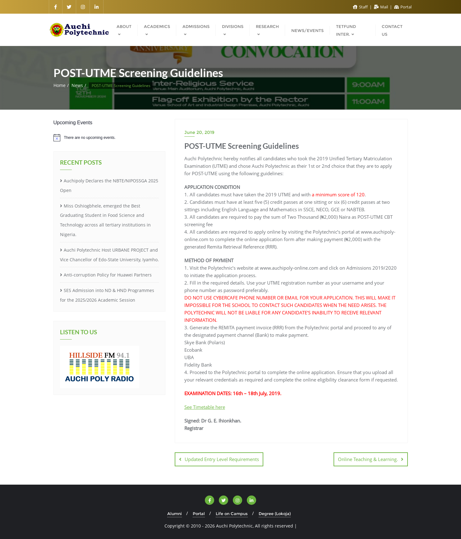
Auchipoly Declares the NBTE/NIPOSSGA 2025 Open (109, 185)
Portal (403, 7)
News (77, 85)
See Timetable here (204, 407)
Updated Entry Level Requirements (222, 459)
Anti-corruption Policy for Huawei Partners (108, 275)
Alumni (174, 513)
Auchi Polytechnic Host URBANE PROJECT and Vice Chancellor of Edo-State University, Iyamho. (109, 255)
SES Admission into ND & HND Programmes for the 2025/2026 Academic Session (107, 295)
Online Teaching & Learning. (368, 459)
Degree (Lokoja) (275, 513)
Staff (361, 7)
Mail (381, 7)
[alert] (109, 137)
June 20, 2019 (199, 132)
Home (59, 85)
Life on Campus (232, 513)
